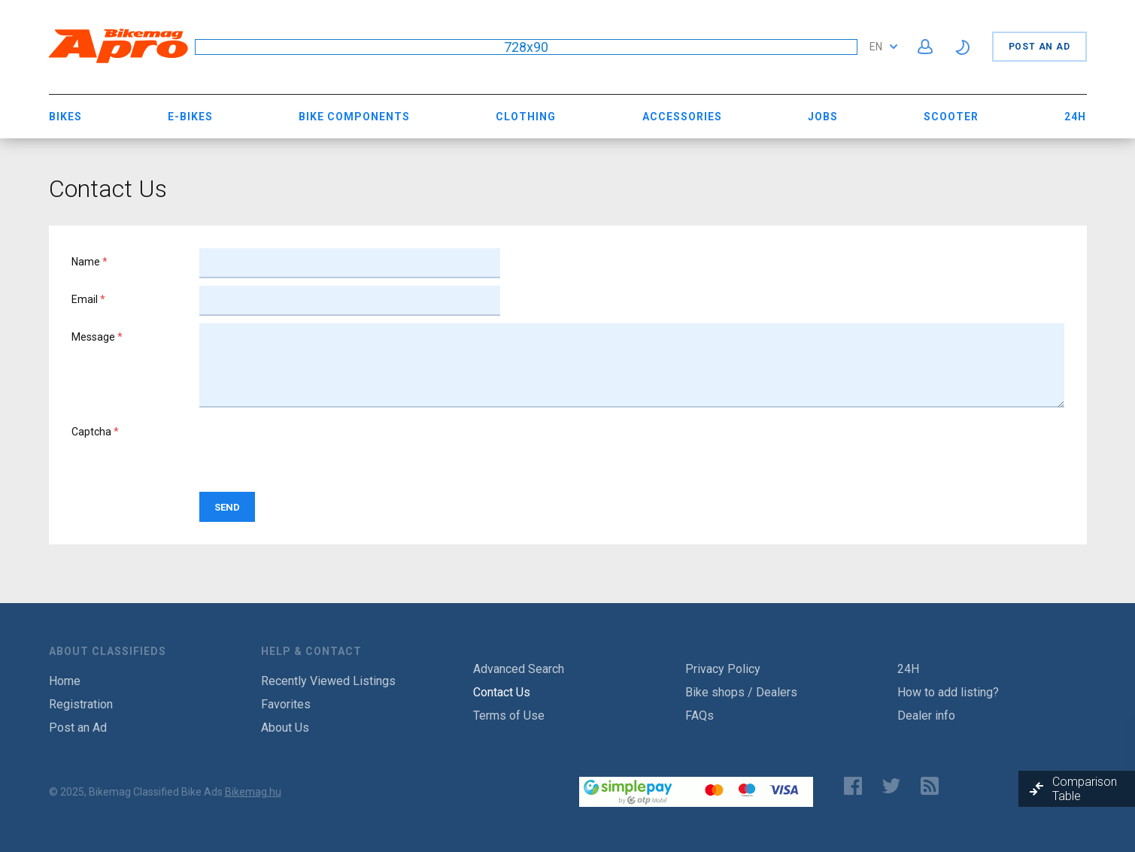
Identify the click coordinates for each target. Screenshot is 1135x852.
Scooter (951, 117)
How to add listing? (948, 692)
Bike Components (354, 117)
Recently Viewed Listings (328, 681)
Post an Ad (1039, 46)
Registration (81, 704)
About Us (285, 727)
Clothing (526, 117)
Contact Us (501, 692)
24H (1075, 117)
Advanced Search (518, 669)
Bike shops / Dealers (741, 692)
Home (64, 681)
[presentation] (313, 447)
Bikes (65, 117)
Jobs (823, 117)
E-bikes (190, 117)
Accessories (682, 117)
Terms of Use (509, 715)
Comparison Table (1084, 789)
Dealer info (926, 715)
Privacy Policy (722, 669)
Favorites (286, 704)
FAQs (699, 715)
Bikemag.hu (253, 792)
